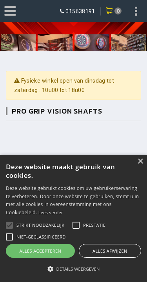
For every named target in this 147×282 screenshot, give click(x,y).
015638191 (80, 11)
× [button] (140, 161)
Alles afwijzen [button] (110, 251)
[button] (40, 225)
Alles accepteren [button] (40, 251)
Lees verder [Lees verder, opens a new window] (50, 212)
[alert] (73, 218)
